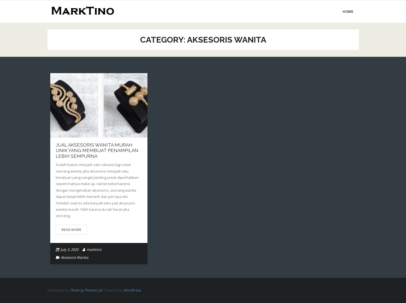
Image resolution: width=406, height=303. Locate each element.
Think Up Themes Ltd (86, 290)
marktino (94, 249)
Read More (71, 229)
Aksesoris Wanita (74, 257)
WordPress (132, 290)
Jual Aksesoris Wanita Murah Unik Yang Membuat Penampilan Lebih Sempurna (97, 150)
